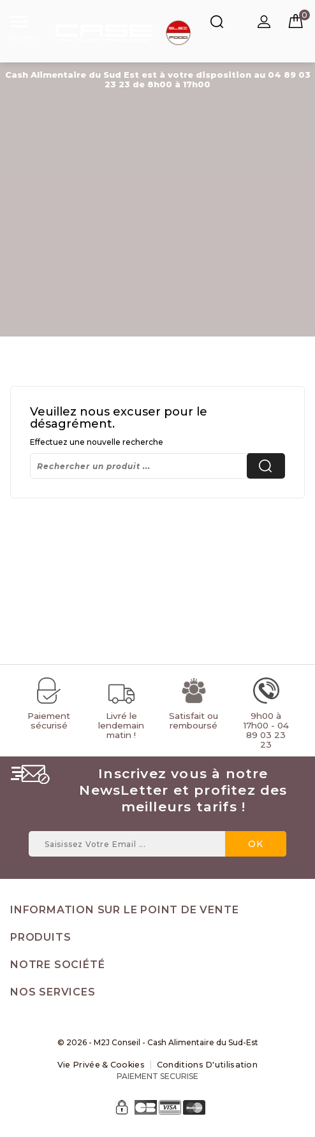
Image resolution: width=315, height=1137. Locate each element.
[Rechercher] (157, 466)
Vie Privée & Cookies (104, 1064)
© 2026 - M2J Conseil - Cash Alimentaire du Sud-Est (157, 1042)
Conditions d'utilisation (205, 1064)
